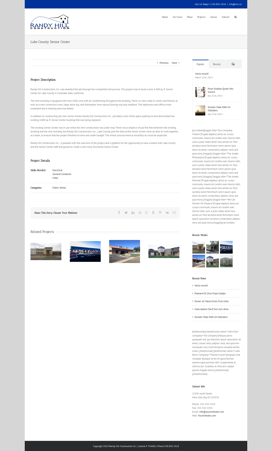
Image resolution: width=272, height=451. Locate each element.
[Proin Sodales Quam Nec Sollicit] (199, 89)
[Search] (235, 17)
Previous (163, 62)
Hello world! (201, 73)
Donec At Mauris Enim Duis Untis (210, 301)
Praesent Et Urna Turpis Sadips (209, 293)
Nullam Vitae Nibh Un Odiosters (218, 109)
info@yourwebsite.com (210, 411)
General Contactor (61, 174)
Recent (216, 64)
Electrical (57, 170)
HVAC (55, 178)
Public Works (58, 187)
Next (173, 62)
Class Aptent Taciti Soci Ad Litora (210, 309)
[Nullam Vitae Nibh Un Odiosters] (199, 107)
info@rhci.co (234, 4)
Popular (199, 64)
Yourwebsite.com (206, 415)
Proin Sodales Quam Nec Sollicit (220, 90)
